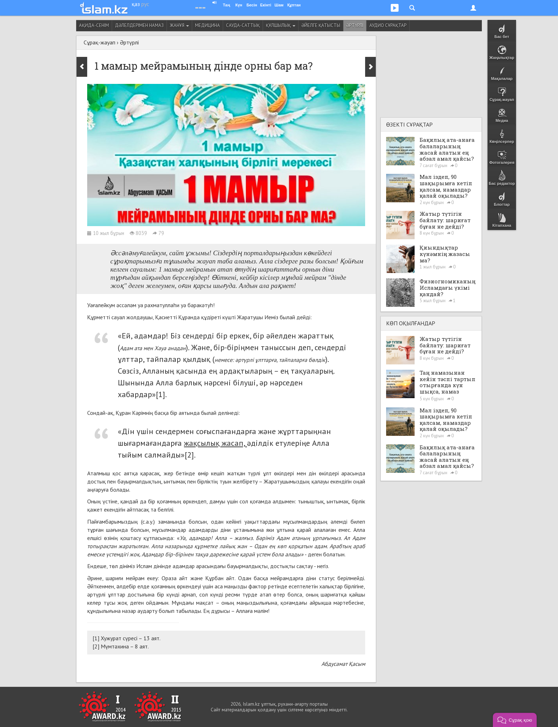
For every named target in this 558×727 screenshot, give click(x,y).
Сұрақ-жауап (99, 42)
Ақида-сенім (94, 25)
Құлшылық (280, 25)
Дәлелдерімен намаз (139, 25)
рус (145, 3)
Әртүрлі (354, 25)
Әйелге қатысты (320, 25)
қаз (136, 3)
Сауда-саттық (243, 25)
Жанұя (179, 25)
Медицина (207, 25)
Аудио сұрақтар (387, 25)
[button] (515, 720)
